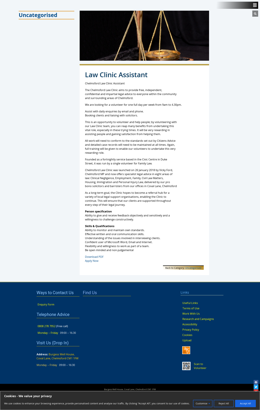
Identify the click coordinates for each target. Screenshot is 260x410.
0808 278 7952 (46, 326)
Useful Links (190, 303)
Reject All (224, 403)
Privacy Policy (190, 329)
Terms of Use (190, 308)
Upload (186, 340)
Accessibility (189, 324)
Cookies (187, 335)
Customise (201, 403)
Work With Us (191, 313)
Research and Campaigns (198, 319)
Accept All (245, 403)
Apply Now (91, 261)
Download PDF (94, 257)
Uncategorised (193, 267)
